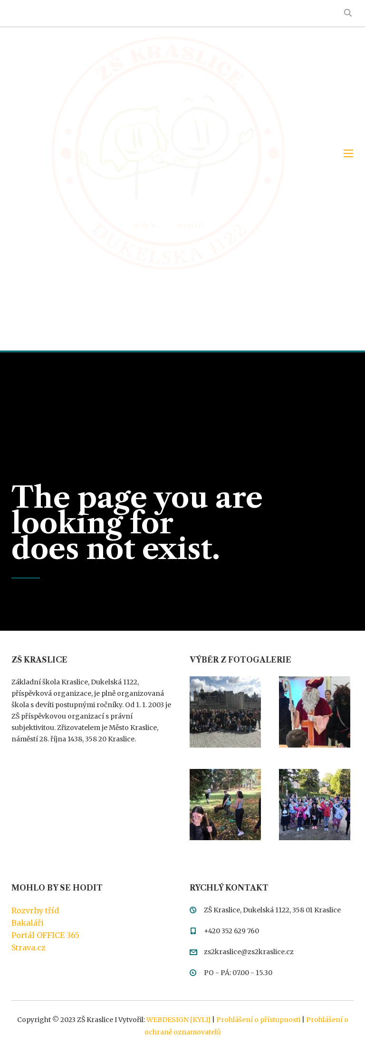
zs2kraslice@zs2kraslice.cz (249, 952)
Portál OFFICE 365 (45, 935)
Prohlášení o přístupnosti (258, 1019)
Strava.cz (28, 947)
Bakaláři (27, 923)
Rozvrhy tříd (35, 910)
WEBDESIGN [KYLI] (178, 1019)
